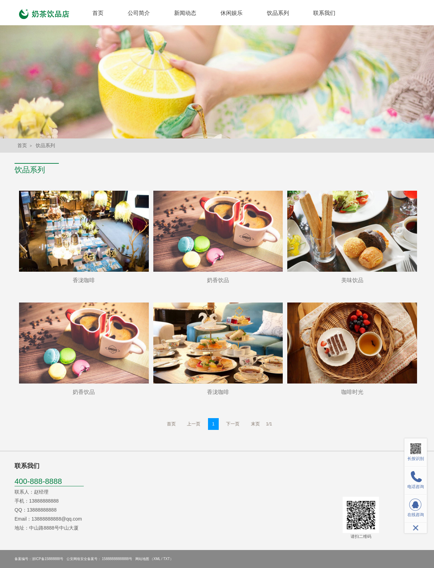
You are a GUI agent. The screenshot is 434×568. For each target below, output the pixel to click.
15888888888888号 (117, 559)
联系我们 (324, 13)
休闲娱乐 (231, 13)
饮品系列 (278, 13)
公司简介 (139, 13)
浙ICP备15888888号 (47, 559)
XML (156, 559)
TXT (166, 559)
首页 (97, 13)
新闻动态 (185, 13)
